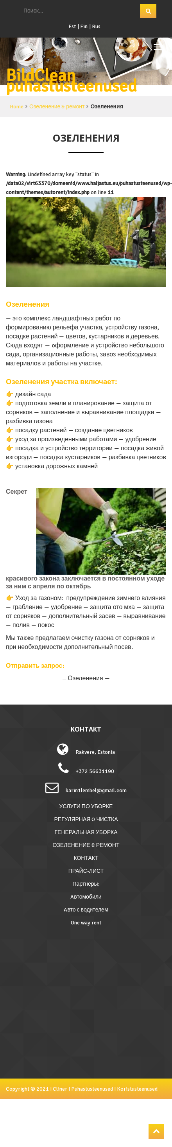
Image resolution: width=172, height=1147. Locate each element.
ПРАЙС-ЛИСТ (86, 871)
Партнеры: (85, 884)
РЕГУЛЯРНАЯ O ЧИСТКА (86, 819)
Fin (84, 26)
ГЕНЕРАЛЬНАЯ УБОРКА (86, 832)
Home (16, 106)
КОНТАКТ (85, 858)
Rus (96, 26)
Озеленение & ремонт (56, 106)
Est (72, 26)
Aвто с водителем (86, 909)
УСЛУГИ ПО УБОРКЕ (86, 806)
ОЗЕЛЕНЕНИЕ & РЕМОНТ (85, 845)
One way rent (86, 922)
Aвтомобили (85, 897)
